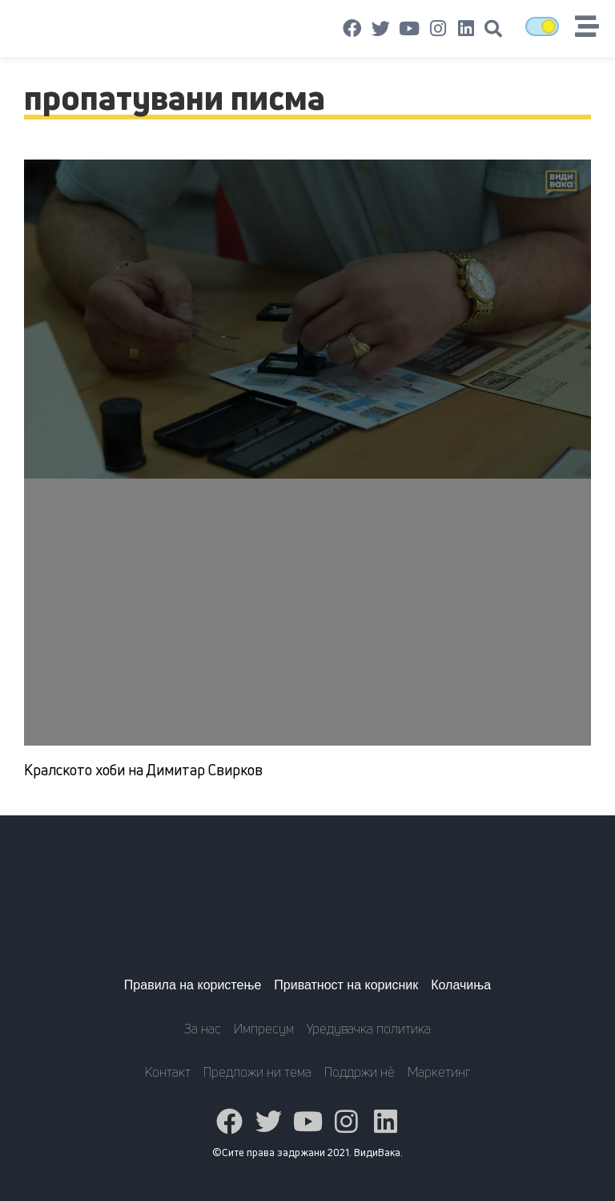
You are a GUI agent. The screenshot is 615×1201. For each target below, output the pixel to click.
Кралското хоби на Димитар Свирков (143, 769)
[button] (493, 29)
